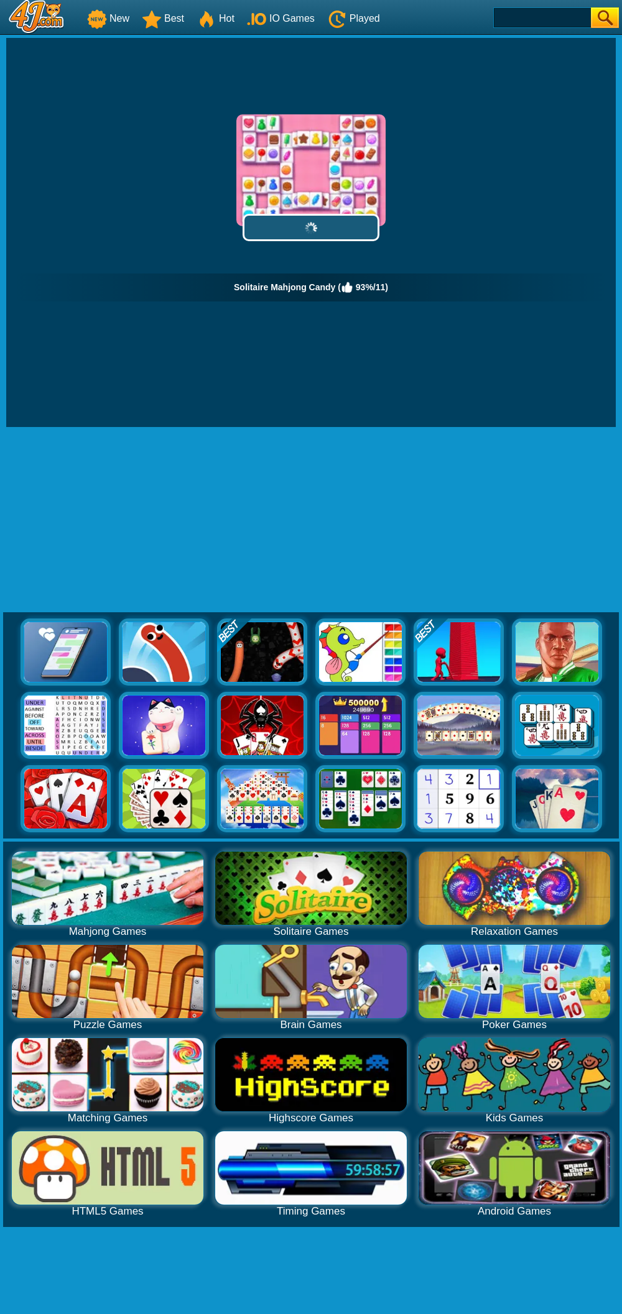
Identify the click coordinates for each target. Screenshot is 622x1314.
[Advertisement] (311, 520)
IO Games (281, 18)
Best (163, 18)
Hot (215, 18)
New (108, 18)
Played (353, 18)
